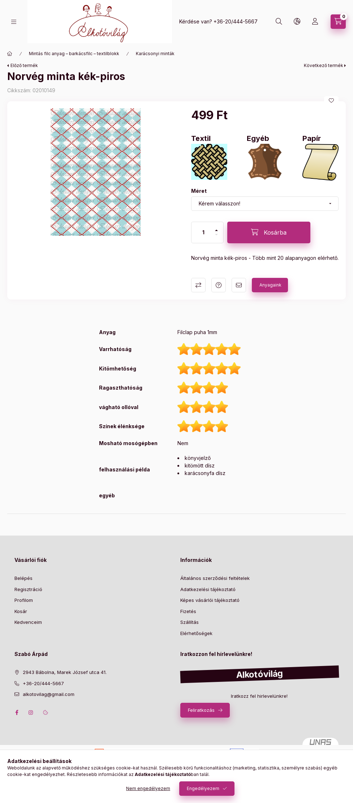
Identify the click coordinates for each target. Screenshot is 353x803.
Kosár (20, 611)
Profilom (23, 600)
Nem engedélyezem (148, 788)
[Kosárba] (268, 232)
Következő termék (323, 65)
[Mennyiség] (203, 232)
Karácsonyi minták (155, 53)
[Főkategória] (9, 53)
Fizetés (188, 611)
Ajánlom (239, 285)
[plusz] (216, 230)
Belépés (23, 578)
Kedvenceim (28, 622)
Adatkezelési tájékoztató (208, 589)
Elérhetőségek (196, 633)
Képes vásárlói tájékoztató (210, 600)
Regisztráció (28, 589)
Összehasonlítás (198, 285)
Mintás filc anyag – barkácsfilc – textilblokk (74, 53)
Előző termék (24, 65)
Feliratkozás (201, 710)
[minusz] (216, 234)
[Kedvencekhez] (331, 100)
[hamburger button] (13, 21)
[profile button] (315, 21)
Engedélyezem (203, 788)
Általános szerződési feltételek (215, 578)
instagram (31, 712)
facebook (16, 712)
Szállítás (189, 622)
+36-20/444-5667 (236, 21)
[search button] (279, 21)
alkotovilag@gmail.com (48, 694)
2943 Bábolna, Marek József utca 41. (65, 672)
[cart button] (338, 21)
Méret (199, 191)
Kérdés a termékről (218, 285)
